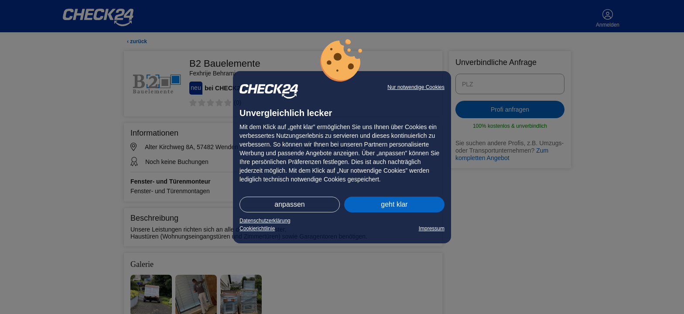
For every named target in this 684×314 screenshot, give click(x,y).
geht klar (394, 204)
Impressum (432, 228)
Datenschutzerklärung (265, 221)
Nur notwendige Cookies (416, 87)
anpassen (289, 204)
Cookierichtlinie (257, 228)
